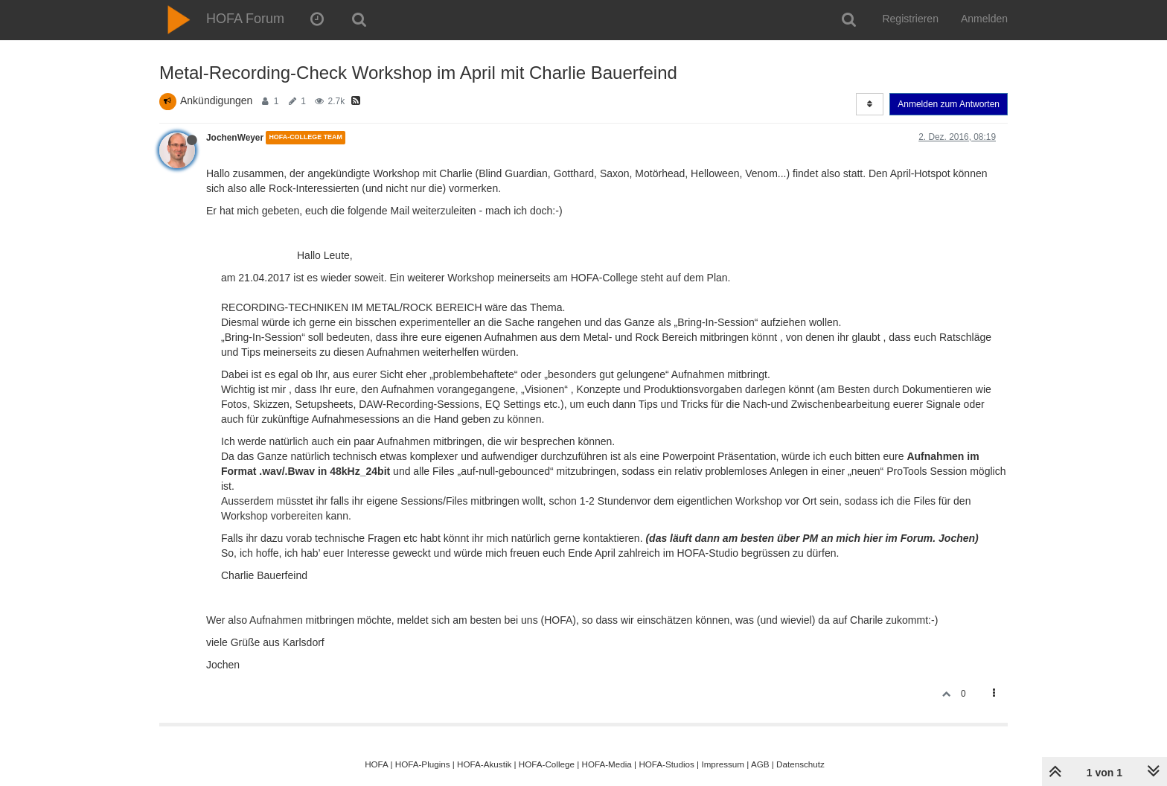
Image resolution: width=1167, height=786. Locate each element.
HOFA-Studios (666, 764)
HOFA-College (547, 764)
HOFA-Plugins (422, 764)
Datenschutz (800, 764)
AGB (760, 764)
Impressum (722, 764)
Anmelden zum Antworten (949, 104)
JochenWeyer (234, 137)
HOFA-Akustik (484, 764)
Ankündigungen (216, 100)
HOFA (376, 764)
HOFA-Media (606, 764)
